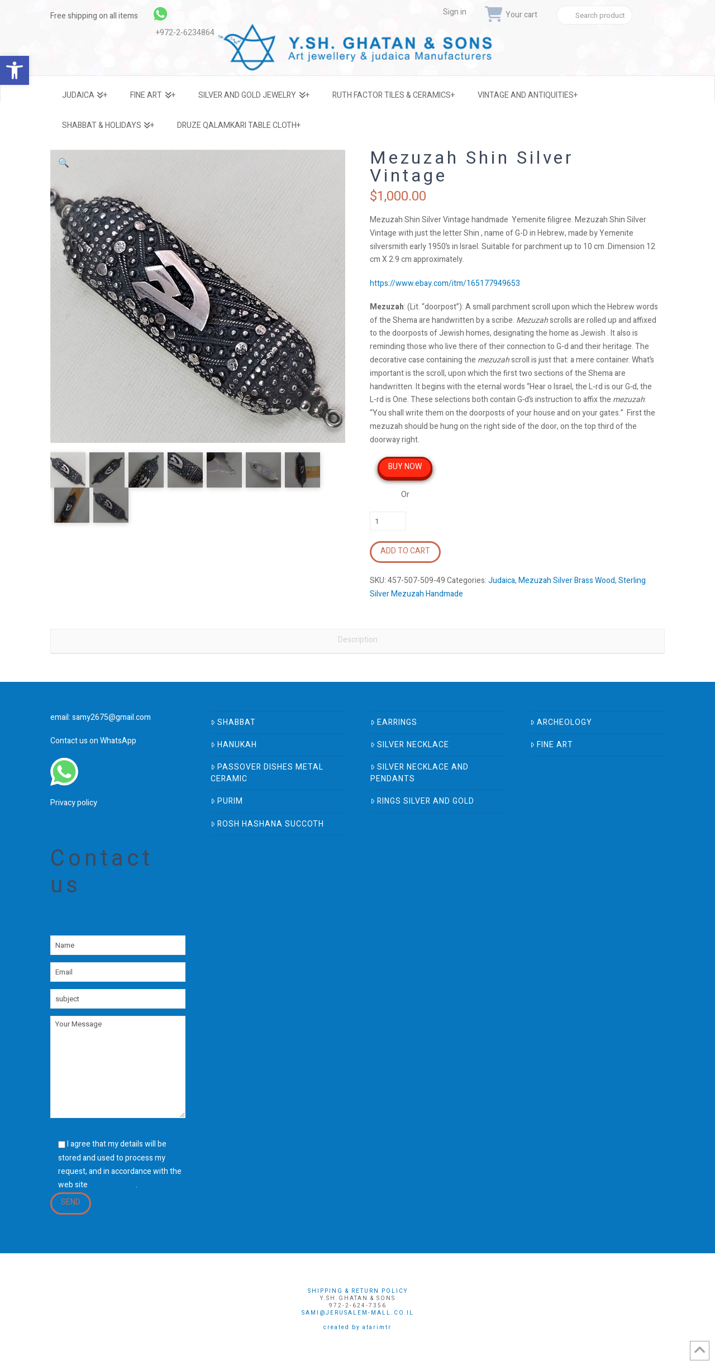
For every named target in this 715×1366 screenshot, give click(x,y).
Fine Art (551, 745)
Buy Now (405, 466)
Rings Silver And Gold (422, 801)
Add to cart (405, 551)
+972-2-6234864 (185, 33)
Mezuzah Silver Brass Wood (566, 580)
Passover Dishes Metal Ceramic (267, 773)
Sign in (454, 12)
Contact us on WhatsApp (93, 741)
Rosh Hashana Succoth (267, 824)
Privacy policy (73, 803)
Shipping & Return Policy (358, 1291)
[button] (63, 163)
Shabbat (233, 722)
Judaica (501, 580)
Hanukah (234, 745)
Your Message (117, 1067)
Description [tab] (358, 640)
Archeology (561, 722)
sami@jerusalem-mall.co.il (358, 1313)
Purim (227, 801)
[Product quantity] (388, 521)
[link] (190, 14)
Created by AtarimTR (357, 1327)
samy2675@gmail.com (111, 717)
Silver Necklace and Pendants (419, 773)
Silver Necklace (409, 745)
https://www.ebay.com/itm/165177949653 (445, 283)
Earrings (393, 722)
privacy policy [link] (112, 1185)
